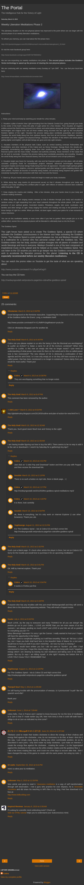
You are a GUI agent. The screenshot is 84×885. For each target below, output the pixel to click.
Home (42, 861)
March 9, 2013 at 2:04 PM (29, 311)
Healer (10, 619)
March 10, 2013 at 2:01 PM (35, 461)
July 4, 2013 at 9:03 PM (24, 619)
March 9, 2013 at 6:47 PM (32, 394)
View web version (42, 866)
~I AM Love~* (13, 410)
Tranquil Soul (14, 687)
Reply (10, 332)
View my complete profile (11, 877)
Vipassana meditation (46, 784)
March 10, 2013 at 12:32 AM (33, 425)
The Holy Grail (14, 340)
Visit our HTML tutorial (17, 813)
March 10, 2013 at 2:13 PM (33, 475)
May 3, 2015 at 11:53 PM (27, 780)
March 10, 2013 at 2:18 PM (35, 499)
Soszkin (17, 475)
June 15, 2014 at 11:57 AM (53, 731)
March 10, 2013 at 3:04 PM (35, 582)
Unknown (12, 710)
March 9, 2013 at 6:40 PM (32, 340)
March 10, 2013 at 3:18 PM (32, 601)
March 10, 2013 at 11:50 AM (33, 441)
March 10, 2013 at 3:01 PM (32, 565)
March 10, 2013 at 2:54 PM (33, 511)
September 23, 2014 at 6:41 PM (29, 765)
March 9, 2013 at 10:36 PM (35, 376)
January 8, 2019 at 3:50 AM (35, 806)
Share (6, 297)
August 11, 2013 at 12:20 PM (31, 669)
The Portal (11, 7)
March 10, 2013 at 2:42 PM (32, 547)
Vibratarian (13, 311)
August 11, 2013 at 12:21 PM (38, 525)
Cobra (17, 376)
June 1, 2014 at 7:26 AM (27, 710)
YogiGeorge (19, 525)
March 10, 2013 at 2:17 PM (35, 487)
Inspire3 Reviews (15, 806)
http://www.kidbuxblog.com (19, 795)
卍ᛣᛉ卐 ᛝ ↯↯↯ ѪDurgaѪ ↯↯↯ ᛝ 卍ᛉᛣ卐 (24, 731)
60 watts (11, 765)
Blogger (47, 882)
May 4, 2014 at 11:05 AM (30, 687)
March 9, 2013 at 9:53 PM (31, 410)
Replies (14, 371)
